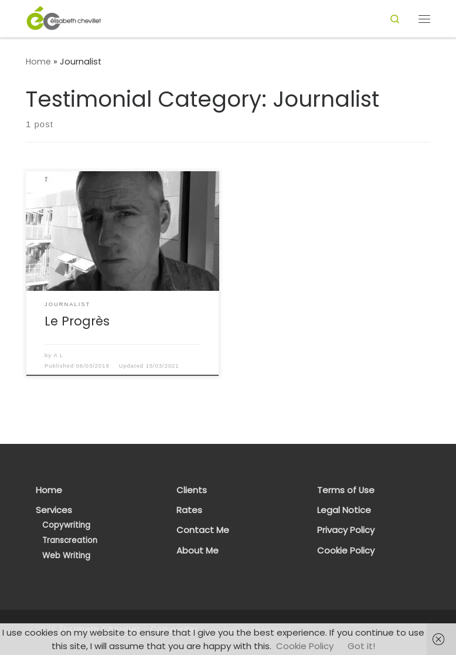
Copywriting (66, 525)
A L (59, 355)
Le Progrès (77, 321)
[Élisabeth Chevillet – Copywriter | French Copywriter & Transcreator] (64, 17)
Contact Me (202, 530)
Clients (191, 490)
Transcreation (69, 540)
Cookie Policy (346, 550)
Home (38, 61)
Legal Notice (344, 510)
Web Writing (66, 555)
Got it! (361, 646)
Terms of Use (346, 490)
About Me (197, 550)
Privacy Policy (346, 530)
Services (54, 510)
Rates (189, 510)
